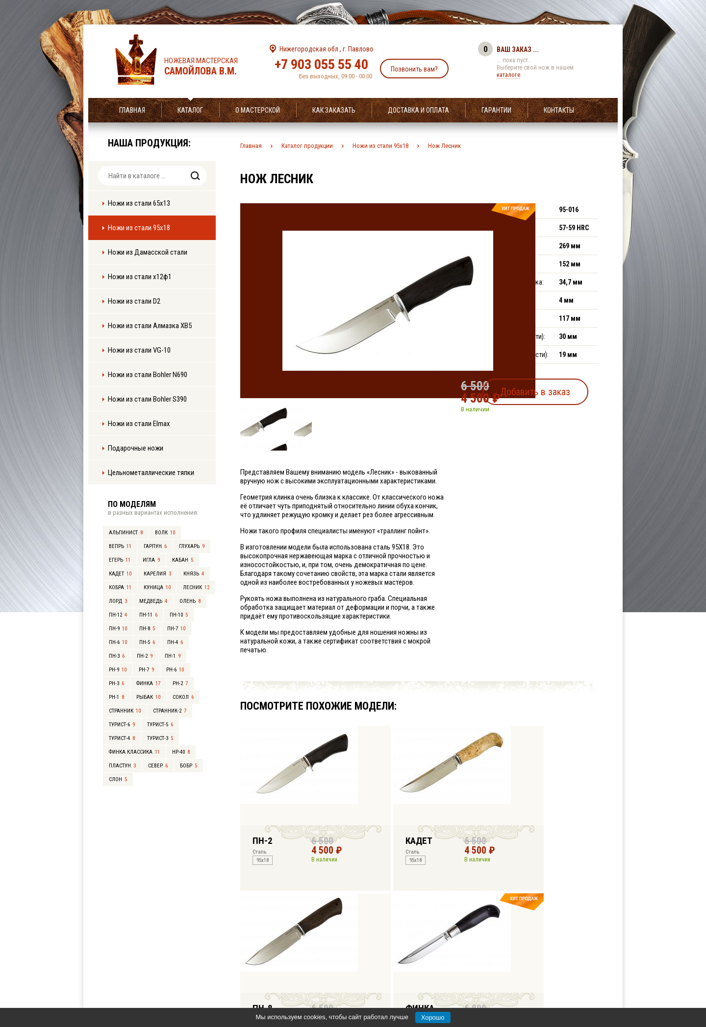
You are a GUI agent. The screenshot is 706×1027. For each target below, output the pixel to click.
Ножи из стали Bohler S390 (147, 399)
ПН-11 (148, 615)
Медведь (153, 601)
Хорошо (433, 1017)
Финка (148, 683)
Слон (118, 779)
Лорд (118, 601)
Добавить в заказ (552, 389)
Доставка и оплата (418, 110)
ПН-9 (118, 628)
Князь (193, 574)
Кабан (182, 560)
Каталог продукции (307, 145)
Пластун (122, 766)
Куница (157, 587)
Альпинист (126, 532)
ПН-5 (147, 642)
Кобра (120, 587)
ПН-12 (118, 615)
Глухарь (191, 546)
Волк (165, 532)
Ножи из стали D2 (134, 301)
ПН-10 (179, 615)
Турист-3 (160, 738)
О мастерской (257, 110)
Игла (151, 560)
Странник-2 (169, 711)
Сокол (183, 697)
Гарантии (496, 110)
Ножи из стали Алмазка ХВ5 (150, 325)
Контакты (559, 110)
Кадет (120, 574)
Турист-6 (122, 724)
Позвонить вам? (414, 69)
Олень (190, 601)
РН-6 (175, 670)
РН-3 (116, 683)
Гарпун (155, 546)
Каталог (190, 110)
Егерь (119, 560)
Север (158, 766)
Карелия (157, 574)
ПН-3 (117, 656)
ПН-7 (176, 628)
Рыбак (148, 697)
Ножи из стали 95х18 (139, 227)
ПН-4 (175, 642)
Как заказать (333, 110)
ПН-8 (147, 628)
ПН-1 (172, 656)
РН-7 (146, 670)
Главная (132, 110)
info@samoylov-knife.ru (425, 958)
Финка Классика (134, 752)
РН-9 (117, 670)
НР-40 (181, 752)
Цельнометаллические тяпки (151, 472)
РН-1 (116, 697)
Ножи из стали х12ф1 (140, 276)
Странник (125, 711)
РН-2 (180, 683)
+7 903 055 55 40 (321, 64)
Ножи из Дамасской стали (147, 252)
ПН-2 (144, 656)
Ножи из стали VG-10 (139, 350)
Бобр (188, 766)
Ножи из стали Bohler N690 (147, 374)
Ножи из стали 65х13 (139, 203)
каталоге (508, 74)
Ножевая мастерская (209, 66)
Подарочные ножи (135, 448)
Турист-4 (122, 738)
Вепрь (120, 546)
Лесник (196, 587)
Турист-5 (160, 724)
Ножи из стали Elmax (139, 423)
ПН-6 (118, 642)
